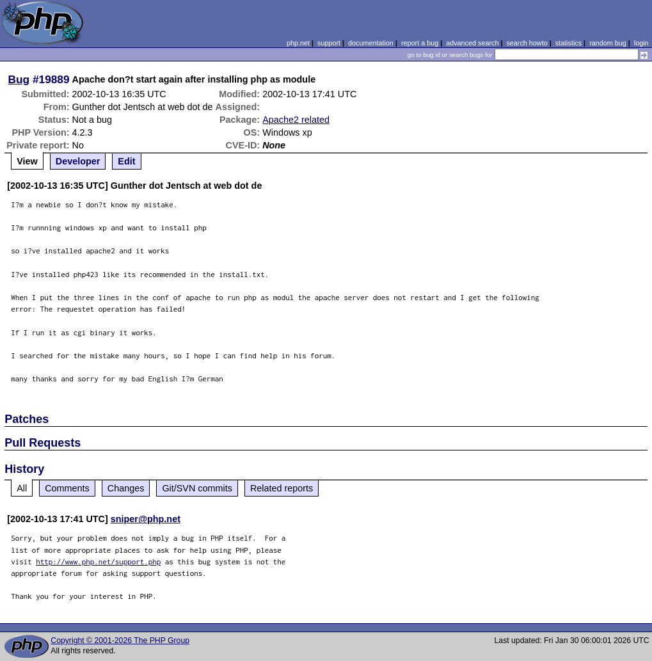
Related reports (281, 488)
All (22, 488)
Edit (126, 161)
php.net (298, 43)
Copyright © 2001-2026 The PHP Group (120, 640)
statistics (568, 43)
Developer (78, 161)
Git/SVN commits (197, 488)
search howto (526, 43)
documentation (371, 43)
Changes (126, 488)
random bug (607, 43)
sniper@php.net (145, 519)
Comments (67, 488)
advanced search (472, 43)
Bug (19, 79)
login (641, 43)
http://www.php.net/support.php (98, 561)
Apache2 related (296, 120)
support (328, 43)
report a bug (419, 43)
